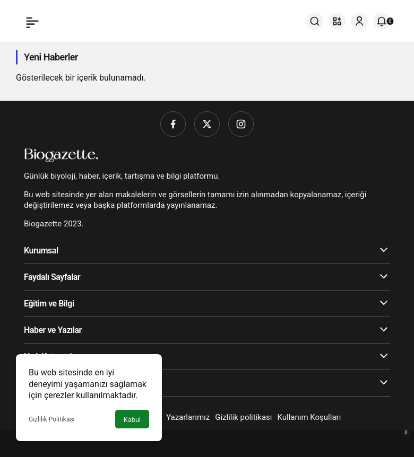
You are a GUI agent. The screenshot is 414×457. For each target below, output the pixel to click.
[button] (337, 21)
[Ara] (314, 21)
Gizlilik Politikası (52, 419)
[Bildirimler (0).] (381, 21)
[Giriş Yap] (359, 21)
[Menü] (32, 21)
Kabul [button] (132, 420)
